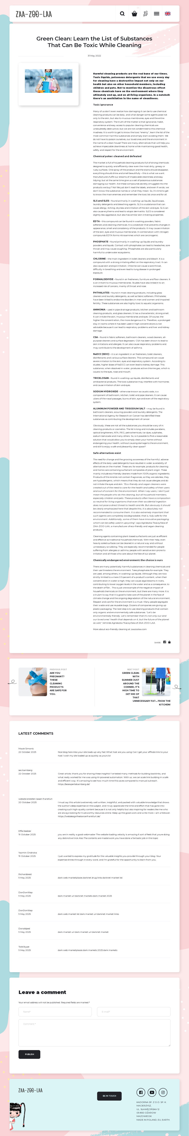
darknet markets (83, 895)
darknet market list (113, 877)
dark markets (110, 950)
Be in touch (109, 1096)
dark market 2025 (102, 895)
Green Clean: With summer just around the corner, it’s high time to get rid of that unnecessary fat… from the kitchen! (146, 687)
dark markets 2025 (93, 950)
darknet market (100, 932)
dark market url (88, 914)
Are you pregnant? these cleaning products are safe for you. (43, 682)
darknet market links (108, 914)
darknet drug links (92, 877)
